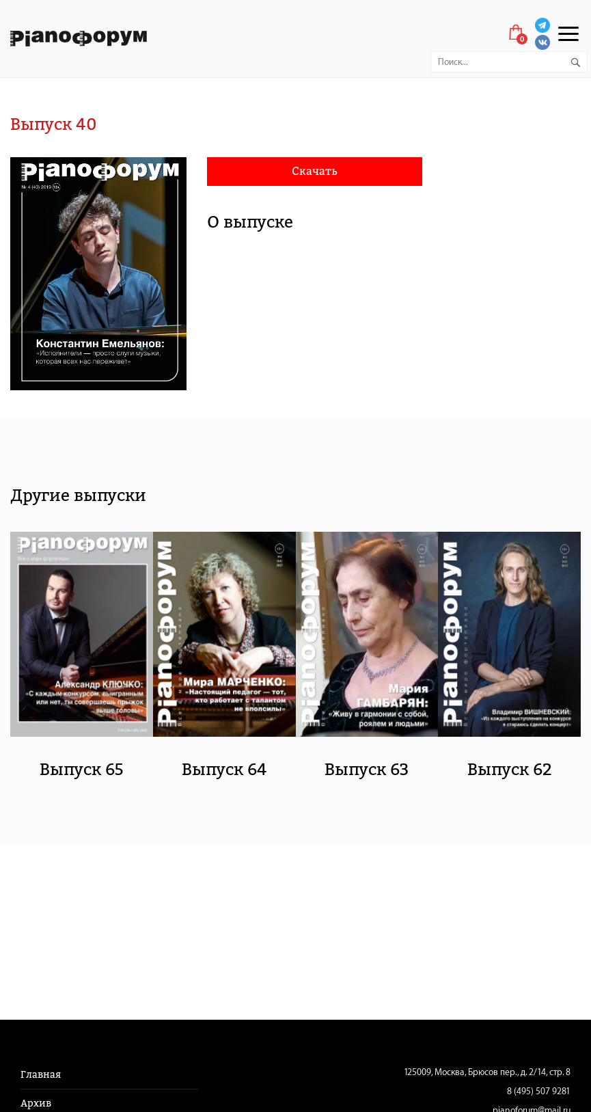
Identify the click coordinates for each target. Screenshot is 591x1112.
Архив (35, 1103)
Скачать (315, 171)
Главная (40, 1075)
